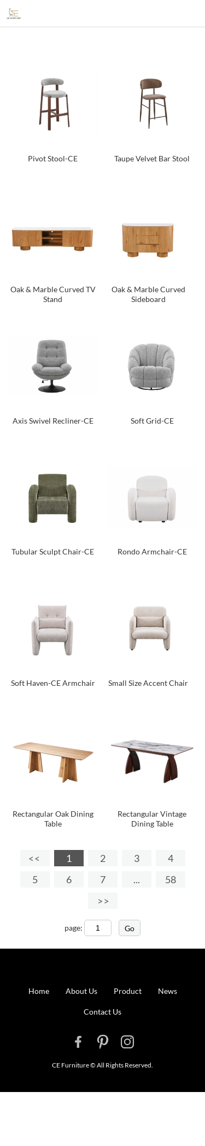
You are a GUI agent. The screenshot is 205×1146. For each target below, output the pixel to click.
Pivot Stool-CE (53, 158)
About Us (81, 991)
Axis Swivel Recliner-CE (53, 420)
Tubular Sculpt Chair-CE (52, 551)
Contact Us (102, 1011)
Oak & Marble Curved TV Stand (53, 294)
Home (38, 991)
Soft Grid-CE (152, 420)
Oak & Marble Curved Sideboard (148, 294)
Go (129, 928)
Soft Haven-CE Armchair (53, 682)
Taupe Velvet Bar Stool (152, 158)
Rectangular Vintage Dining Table (152, 818)
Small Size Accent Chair (148, 682)
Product (128, 991)
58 (170, 879)
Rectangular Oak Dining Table (53, 818)
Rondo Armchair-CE (152, 551)
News (167, 991)
